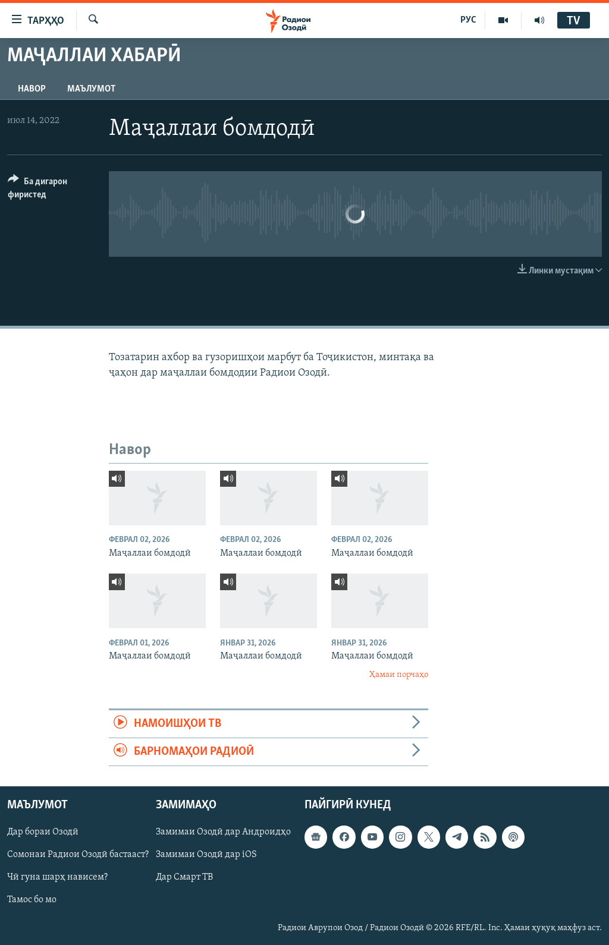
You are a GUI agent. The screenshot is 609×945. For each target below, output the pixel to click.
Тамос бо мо (31, 900)
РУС (468, 20)
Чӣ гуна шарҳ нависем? (57, 878)
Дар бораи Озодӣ (43, 832)
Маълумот (91, 89)
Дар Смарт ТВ (184, 878)
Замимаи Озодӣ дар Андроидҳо (223, 832)
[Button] (51, 190)
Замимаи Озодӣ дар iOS (206, 855)
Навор (32, 89)
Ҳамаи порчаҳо (398, 674)
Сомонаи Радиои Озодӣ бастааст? (78, 855)
